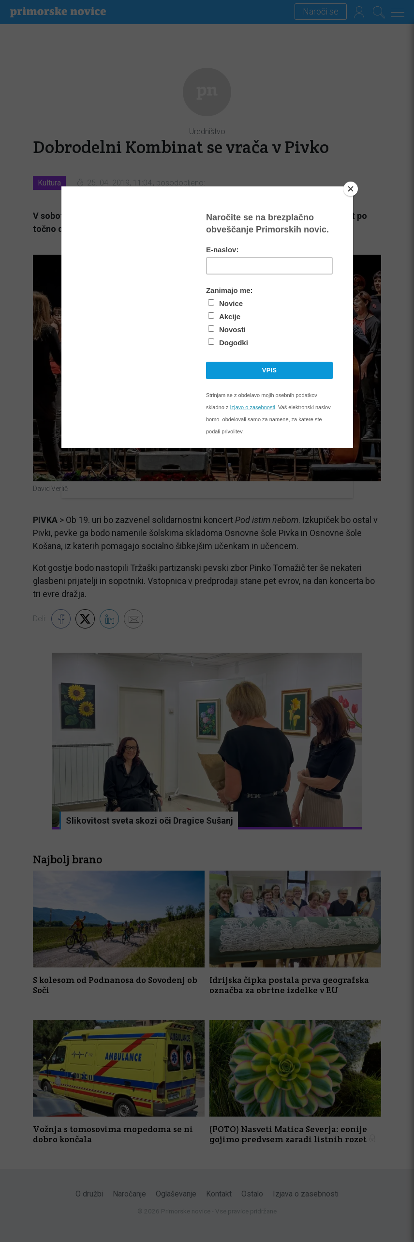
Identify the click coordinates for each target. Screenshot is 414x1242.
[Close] (350, 189)
